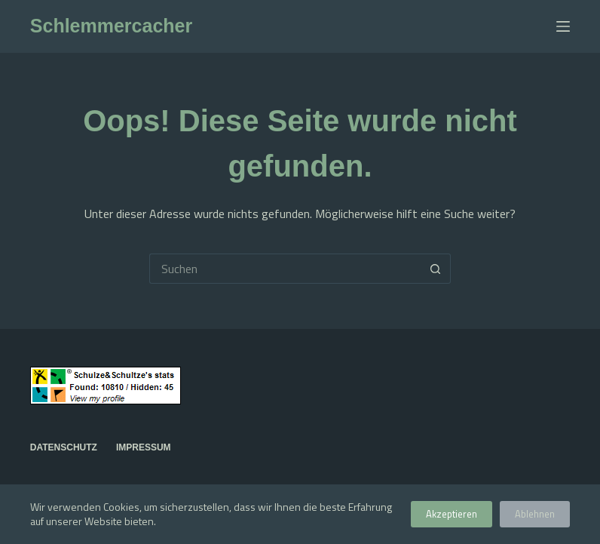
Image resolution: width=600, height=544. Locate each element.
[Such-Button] (436, 269)
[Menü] (563, 26)
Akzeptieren (451, 513)
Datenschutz (63, 447)
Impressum (143, 447)
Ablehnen (535, 513)
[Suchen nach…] (285, 269)
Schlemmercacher (111, 25)
